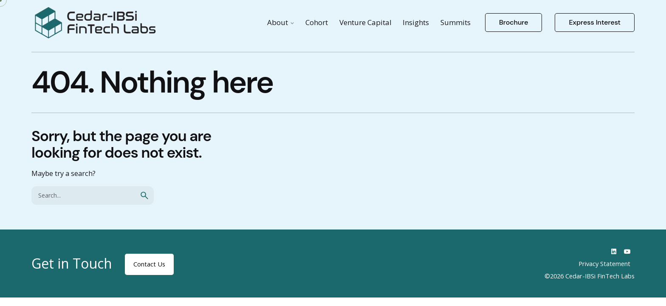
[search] (144, 195)
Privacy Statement (604, 263)
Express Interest (595, 22)
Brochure (513, 22)
